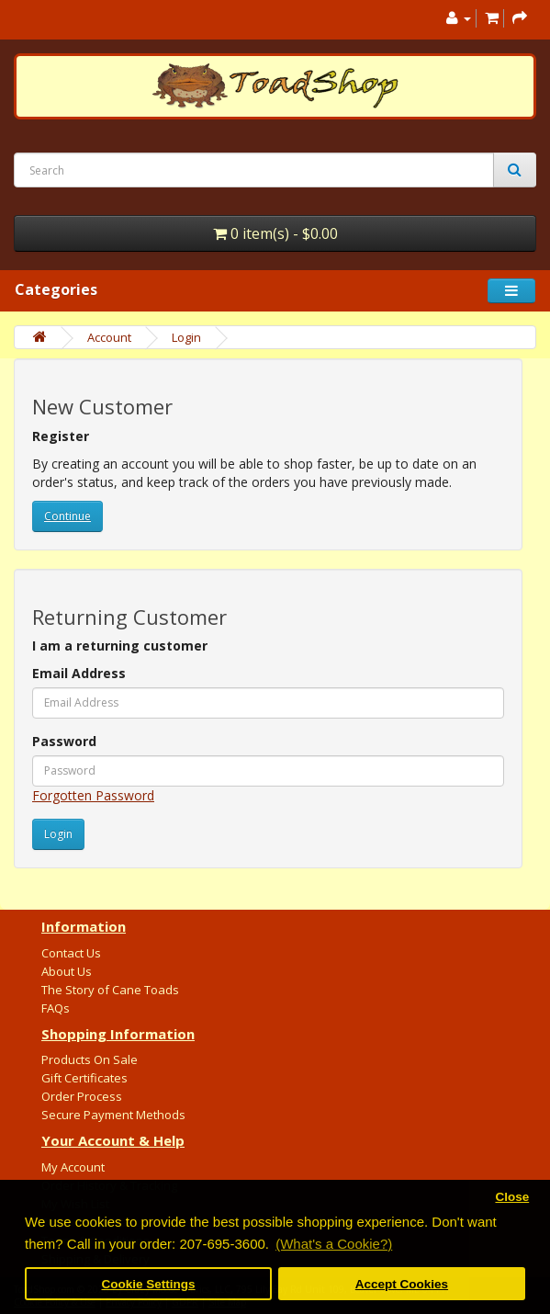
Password (64, 741)
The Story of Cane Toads (110, 989)
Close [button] (512, 1197)
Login (186, 337)
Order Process (81, 1096)
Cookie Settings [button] (149, 1284)
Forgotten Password (93, 795)
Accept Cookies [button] (401, 1284)
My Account (73, 1167)
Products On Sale (89, 1059)
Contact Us (71, 953)
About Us (66, 971)
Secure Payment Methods (113, 1114)
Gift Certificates (84, 1078)
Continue (67, 516)
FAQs (55, 1008)
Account (109, 337)
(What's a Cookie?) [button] (333, 1244)
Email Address (79, 673)
